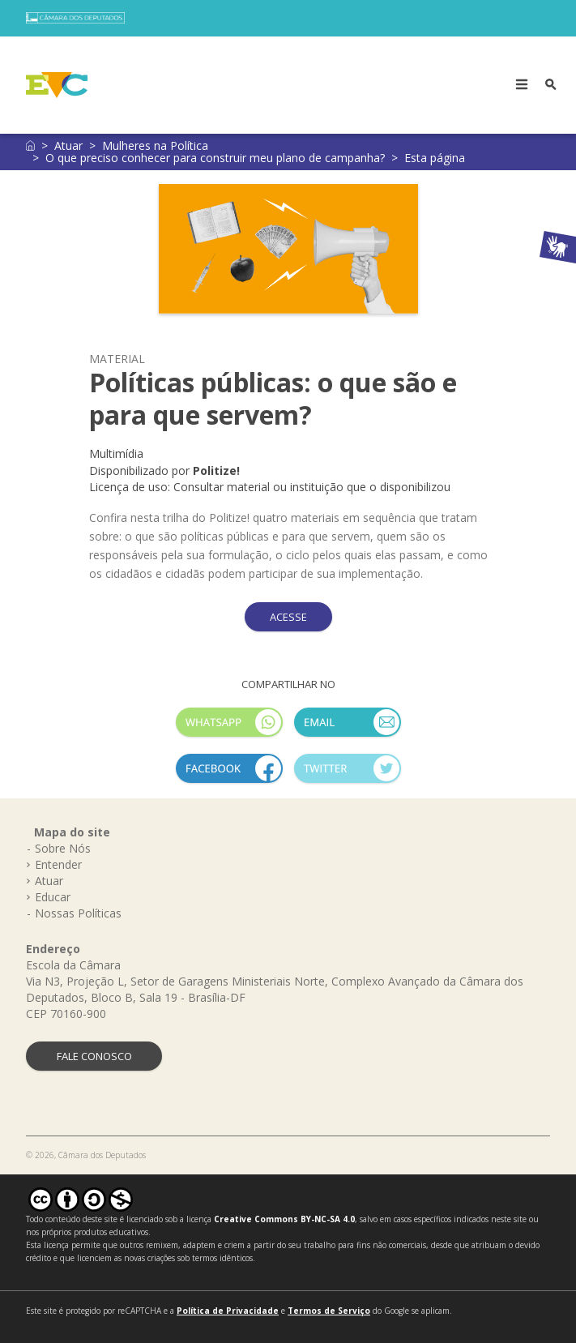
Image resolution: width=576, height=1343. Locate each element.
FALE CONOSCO (94, 1056)
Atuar (68, 145)
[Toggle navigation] (522, 85)
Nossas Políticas (78, 913)
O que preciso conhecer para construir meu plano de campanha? (215, 157)
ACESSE (288, 616)
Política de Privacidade (228, 1310)
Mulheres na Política (155, 145)
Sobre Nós (63, 848)
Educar (52, 897)
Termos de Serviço (329, 1310)
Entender (58, 864)
